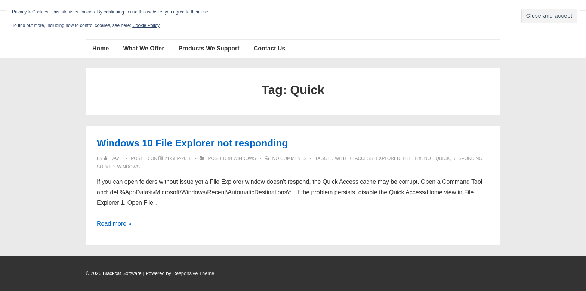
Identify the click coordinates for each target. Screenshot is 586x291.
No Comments (289, 158)
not (428, 158)
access (364, 158)
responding (467, 158)
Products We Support (208, 48)
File (407, 158)
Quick (442, 158)
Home (100, 48)
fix (418, 158)
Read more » (114, 223)
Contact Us (269, 48)
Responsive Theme (194, 273)
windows (128, 167)
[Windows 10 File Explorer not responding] (177, 158)
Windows (245, 158)
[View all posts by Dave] (113, 158)
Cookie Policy (146, 25)
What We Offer (143, 48)
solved (106, 167)
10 (350, 158)
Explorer (388, 158)
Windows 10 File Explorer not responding (192, 143)
